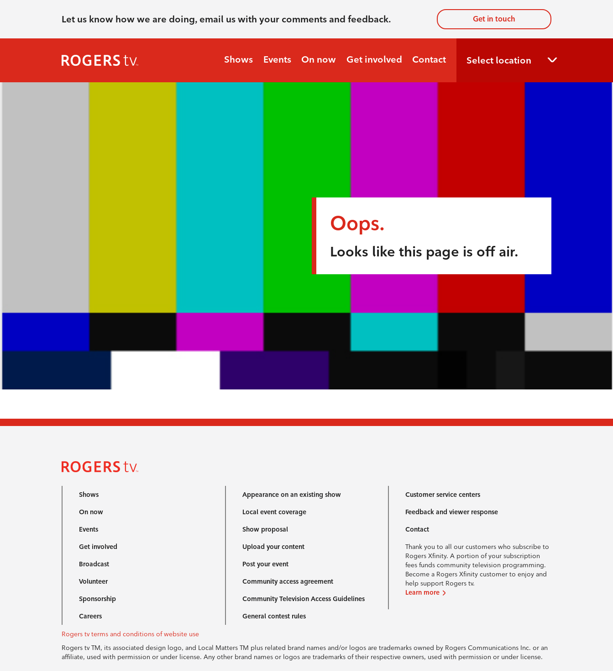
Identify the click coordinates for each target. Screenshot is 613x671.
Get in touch (494, 19)
